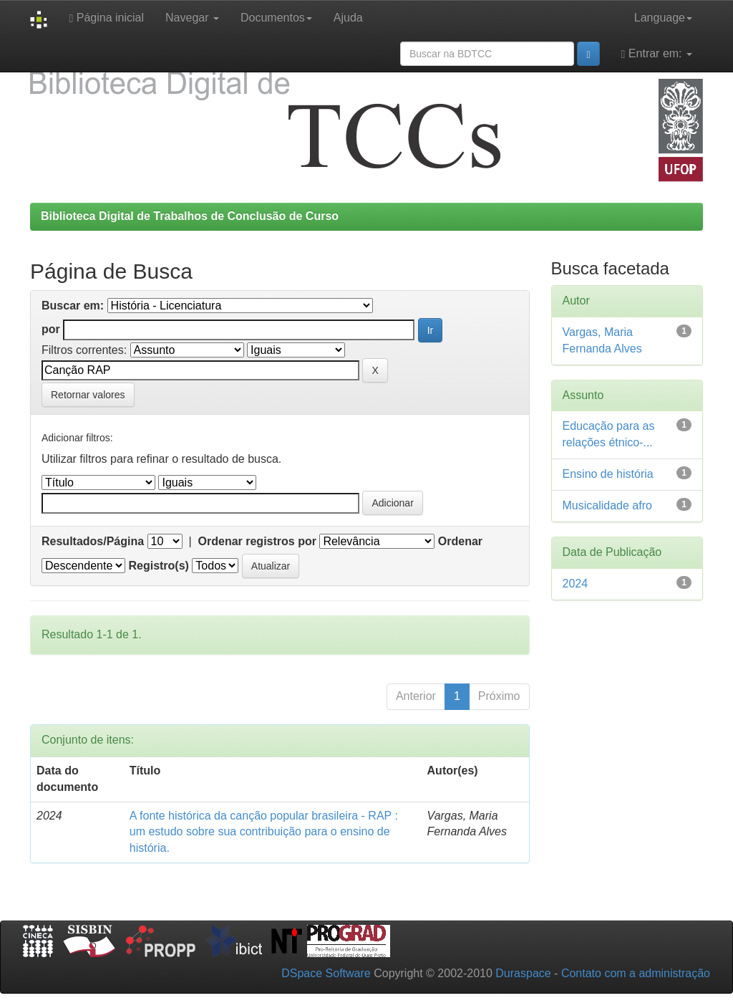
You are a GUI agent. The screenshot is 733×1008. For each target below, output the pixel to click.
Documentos (276, 17)
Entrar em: (656, 53)
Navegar (192, 17)
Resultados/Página (93, 541)
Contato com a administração (635, 973)
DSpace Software (326, 973)
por (51, 329)
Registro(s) (158, 566)
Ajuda (348, 17)
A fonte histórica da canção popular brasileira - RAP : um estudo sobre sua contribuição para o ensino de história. (264, 832)
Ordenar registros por (257, 541)
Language (663, 17)
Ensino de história (608, 474)
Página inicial (106, 17)
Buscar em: (73, 305)
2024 (575, 583)
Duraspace (522, 973)
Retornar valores (88, 394)
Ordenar (460, 541)
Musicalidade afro (607, 505)
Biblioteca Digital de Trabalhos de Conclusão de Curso (190, 216)
